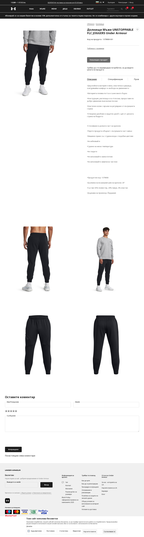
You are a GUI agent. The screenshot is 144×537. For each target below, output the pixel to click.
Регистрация (122, 2)
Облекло (90, 24)
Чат (66, 482)
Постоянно (51, 531)
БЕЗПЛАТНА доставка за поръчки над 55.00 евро (65, 3)
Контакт (68, 485)
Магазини (68, 489)
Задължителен (36, 531)
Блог (103, 494)
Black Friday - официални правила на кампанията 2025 (70, 499)
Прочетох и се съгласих (28, 493)
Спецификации (115, 79)
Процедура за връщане (90, 487)
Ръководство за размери (71, 493)
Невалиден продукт (99, 60)
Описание (92, 79)
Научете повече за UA (109, 488)
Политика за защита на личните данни (90, 497)
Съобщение (11, 416)
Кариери (105, 491)
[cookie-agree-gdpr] (109, 531)
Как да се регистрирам (90, 484)
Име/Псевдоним (13, 402)
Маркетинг (77, 531)
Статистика (64, 531)
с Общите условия (25, 493)
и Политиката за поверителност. (42, 493)
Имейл (77, 402)
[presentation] (23, 439)
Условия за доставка (89, 509)
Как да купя (86, 481)
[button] (137, 34)
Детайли (29, 526)
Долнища (100, 24)
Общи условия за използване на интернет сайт (90, 503)
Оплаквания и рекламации (87, 491)
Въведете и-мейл (14, 482)
